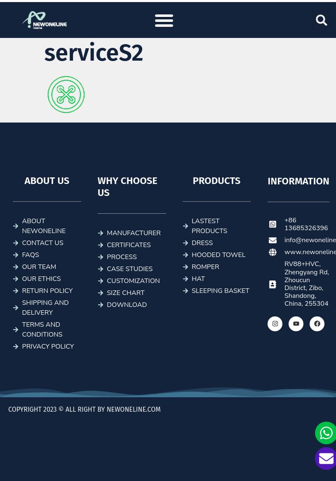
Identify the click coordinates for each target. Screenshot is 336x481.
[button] (164, 20)
